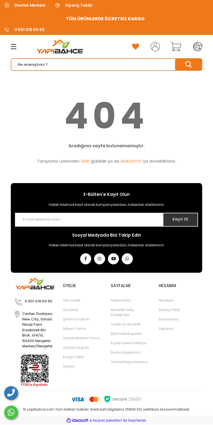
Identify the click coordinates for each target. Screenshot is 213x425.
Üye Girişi (70, 310)
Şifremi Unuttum (76, 319)
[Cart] (174, 46)
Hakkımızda (121, 300)
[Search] (106, 64)
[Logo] (54, 46)
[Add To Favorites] (135, 46)
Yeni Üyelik (71, 300)
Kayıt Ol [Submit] (179, 219)
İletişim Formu (74, 329)
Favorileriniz (168, 319)
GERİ (85, 161)
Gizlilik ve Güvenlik (126, 324)
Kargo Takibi (73, 357)
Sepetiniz (166, 329)
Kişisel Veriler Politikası (129, 343)
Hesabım (166, 300)
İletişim (69, 367)
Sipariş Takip (169, 310)
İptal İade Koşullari (126, 334)
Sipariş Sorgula (76, 348)
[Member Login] (154, 46)
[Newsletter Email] (106, 220)
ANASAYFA (130, 161)
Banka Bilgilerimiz (126, 353)
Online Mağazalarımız (129, 362)
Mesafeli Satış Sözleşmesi (122, 313)
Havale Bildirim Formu (81, 338)
